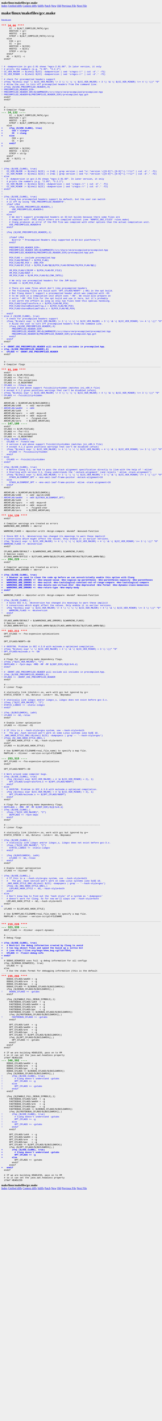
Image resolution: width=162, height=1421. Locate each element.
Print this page (6, 20)
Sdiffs (40, 5)
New (53, 5)
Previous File (69, 5)
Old (59, 5)
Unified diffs (15, 5)
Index (4, 5)
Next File (82, 5)
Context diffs (30, 5)
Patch (48, 5)
